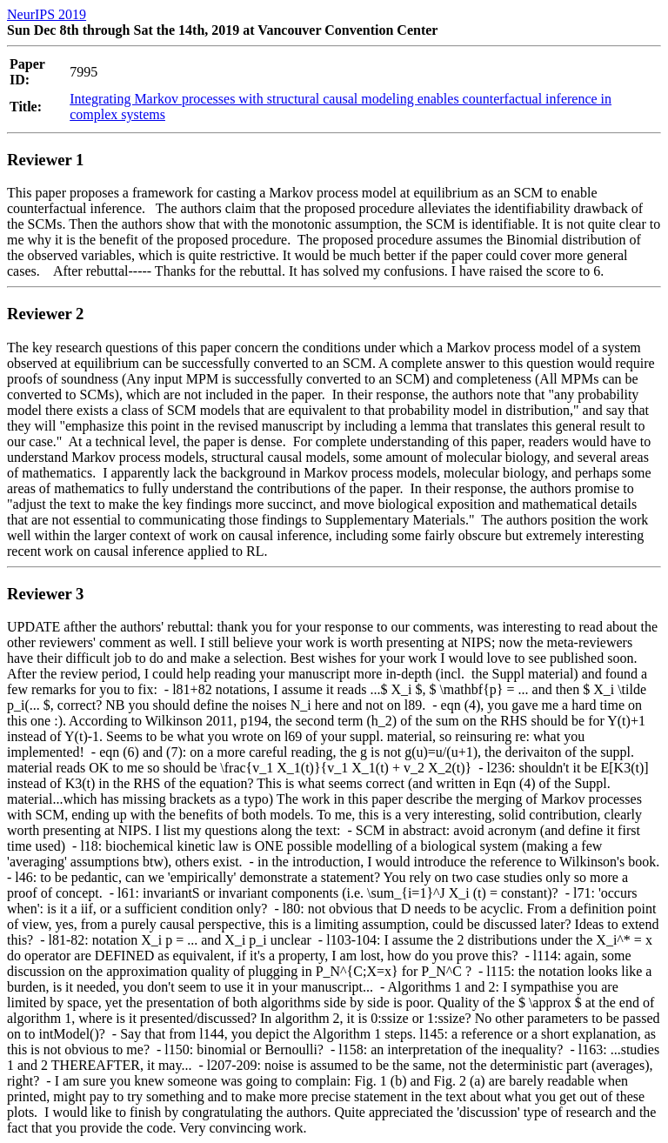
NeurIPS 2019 (46, 14)
